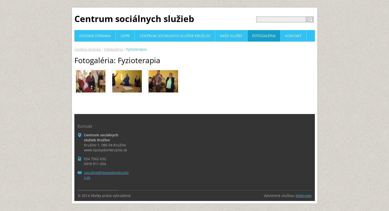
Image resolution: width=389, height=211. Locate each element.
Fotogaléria (113, 49)
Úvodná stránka (87, 49)
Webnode (304, 195)
